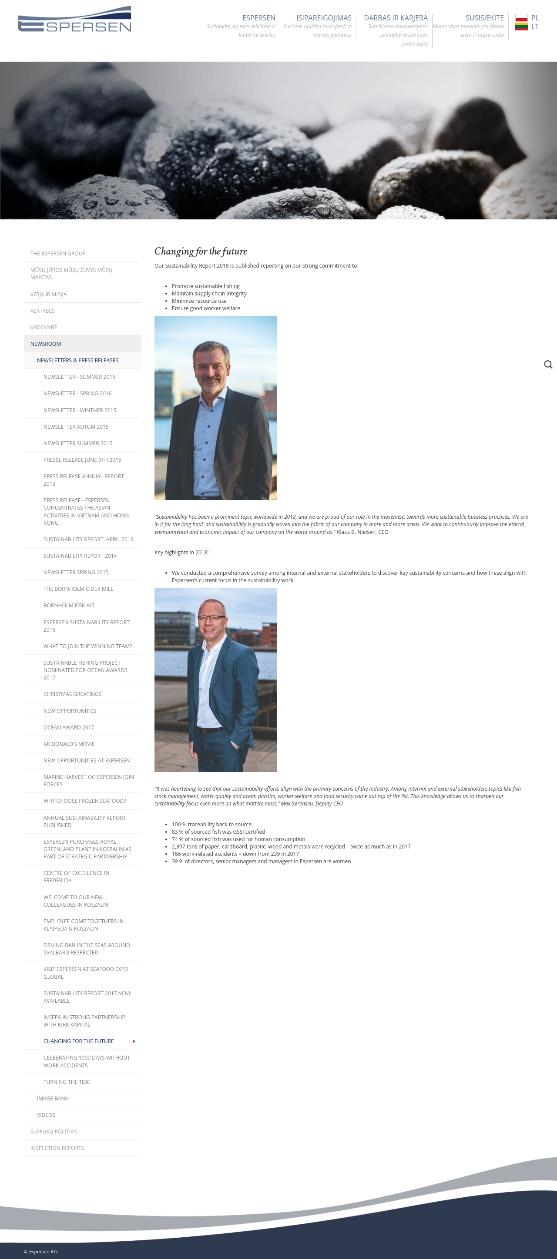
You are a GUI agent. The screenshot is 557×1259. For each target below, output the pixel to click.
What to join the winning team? (88, 646)
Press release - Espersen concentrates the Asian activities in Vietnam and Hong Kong (86, 511)
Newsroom (45, 344)
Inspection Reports (57, 1148)
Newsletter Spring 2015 (76, 572)
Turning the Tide (67, 1082)
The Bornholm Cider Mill (79, 589)
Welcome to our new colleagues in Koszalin (76, 901)
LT (527, 26)
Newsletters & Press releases (77, 360)
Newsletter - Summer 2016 (79, 377)
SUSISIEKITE (468, 26)
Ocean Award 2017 (69, 727)
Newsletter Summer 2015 (78, 443)
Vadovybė (43, 327)
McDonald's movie (69, 744)
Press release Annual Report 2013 (84, 480)
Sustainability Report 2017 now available (87, 997)
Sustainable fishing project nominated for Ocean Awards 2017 (86, 670)
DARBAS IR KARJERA (392, 30)
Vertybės (42, 311)
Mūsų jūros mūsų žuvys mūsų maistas (71, 273)
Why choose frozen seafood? (85, 801)
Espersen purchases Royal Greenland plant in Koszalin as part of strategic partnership (87, 849)
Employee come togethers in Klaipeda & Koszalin (84, 925)
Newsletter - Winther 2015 (80, 410)
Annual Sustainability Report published (85, 821)
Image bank (52, 1098)
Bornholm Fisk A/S (69, 605)
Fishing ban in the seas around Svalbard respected (87, 948)
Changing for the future (79, 1041)
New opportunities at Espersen (87, 760)
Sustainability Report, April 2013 (89, 539)
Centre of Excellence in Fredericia (77, 876)
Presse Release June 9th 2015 (82, 460)
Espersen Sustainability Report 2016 (87, 626)
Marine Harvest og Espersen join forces (89, 780)
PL (527, 17)
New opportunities (70, 711)
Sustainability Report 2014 (80, 556)
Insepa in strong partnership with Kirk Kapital (84, 1021)
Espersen (239, 26)
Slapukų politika (53, 1131)
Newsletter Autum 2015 (76, 427)
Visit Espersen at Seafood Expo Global (86, 972)
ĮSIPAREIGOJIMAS (316, 26)
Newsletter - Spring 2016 (78, 393)
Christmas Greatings (72, 694)
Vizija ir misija (48, 294)
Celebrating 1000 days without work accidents (87, 1061)
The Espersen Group (58, 253)
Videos (46, 1115)
